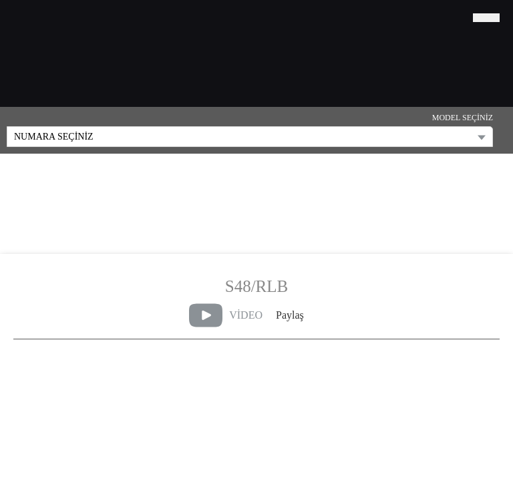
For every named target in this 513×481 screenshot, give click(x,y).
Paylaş (290, 315)
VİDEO (226, 315)
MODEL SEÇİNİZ (462, 118)
